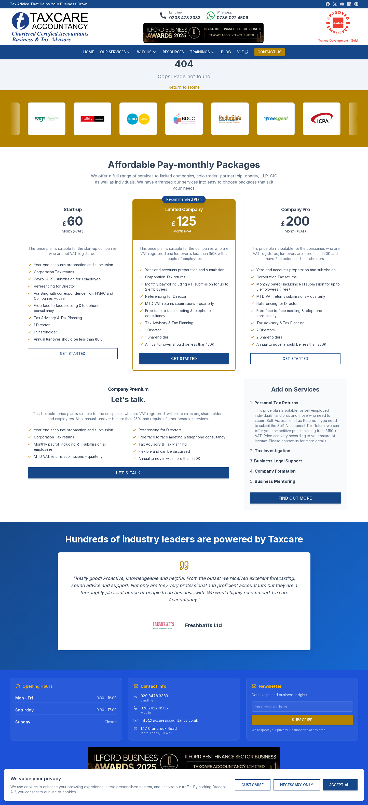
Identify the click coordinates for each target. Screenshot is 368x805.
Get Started (73, 355)
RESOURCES (173, 52)
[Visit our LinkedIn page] (349, 4)
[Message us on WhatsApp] (227, 15)
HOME (88, 52)
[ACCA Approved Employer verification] (338, 26)
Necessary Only (297, 785)
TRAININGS (202, 52)
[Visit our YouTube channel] (342, 4)
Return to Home (184, 87)
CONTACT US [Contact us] (269, 52)
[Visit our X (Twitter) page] (335, 4)
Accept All (340, 785)
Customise (252, 785)
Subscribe (302, 720)
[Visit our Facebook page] (328, 4)
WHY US (147, 52)
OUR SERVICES (115, 52)
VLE (242, 52)
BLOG (226, 52)
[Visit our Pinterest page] (356, 4)
